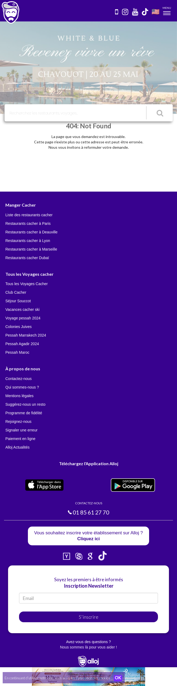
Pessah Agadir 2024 (22, 344)
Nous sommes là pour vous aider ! (88, 647)
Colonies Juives (18, 327)
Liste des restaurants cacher (29, 215)
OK (118, 678)
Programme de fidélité (23, 413)
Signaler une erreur (21, 430)
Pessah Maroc (17, 352)
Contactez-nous (18, 378)
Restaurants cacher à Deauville (31, 232)
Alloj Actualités (17, 447)
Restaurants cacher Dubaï (27, 258)
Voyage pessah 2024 (22, 318)
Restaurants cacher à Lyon (27, 240)
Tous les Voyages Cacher (26, 284)
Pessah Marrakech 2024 (25, 335)
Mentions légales (19, 396)
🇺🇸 (156, 11)
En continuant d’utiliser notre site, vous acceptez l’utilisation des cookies (57, 678)
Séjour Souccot (18, 301)
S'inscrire (88, 617)
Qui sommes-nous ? (22, 387)
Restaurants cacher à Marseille (31, 249)
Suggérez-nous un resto (25, 404)
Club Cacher (15, 292)
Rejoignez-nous (18, 421)
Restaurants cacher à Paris (28, 223)
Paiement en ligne (20, 439)
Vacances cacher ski (22, 309)
